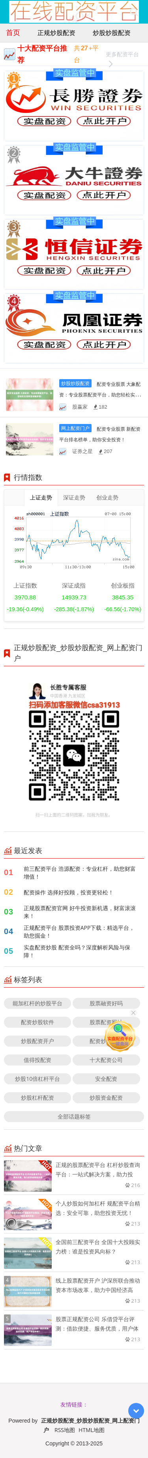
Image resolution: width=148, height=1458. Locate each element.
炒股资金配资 (106, 1097)
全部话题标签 (74, 1116)
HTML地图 (92, 1430)
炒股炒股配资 (112, 32)
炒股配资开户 (37, 1041)
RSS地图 (64, 1430)
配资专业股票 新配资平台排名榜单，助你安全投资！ (99, 439)
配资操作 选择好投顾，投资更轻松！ (69, 892)
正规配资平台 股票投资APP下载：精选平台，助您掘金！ (79, 931)
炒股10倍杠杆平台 (37, 1078)
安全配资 (106, 1078)
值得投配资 (37, 1060)
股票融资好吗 (106, 1003)
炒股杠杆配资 (37, 1097)
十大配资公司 (106, 1060)
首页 (13, 32)
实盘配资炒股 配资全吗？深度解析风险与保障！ (77, 951)
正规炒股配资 (56, 32)
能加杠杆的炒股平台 (37, 1003)
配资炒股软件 (37, 1022)
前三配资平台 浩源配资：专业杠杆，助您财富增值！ (80, 872)
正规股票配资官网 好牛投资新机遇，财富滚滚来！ (80, 912)
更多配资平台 (122, 55)
